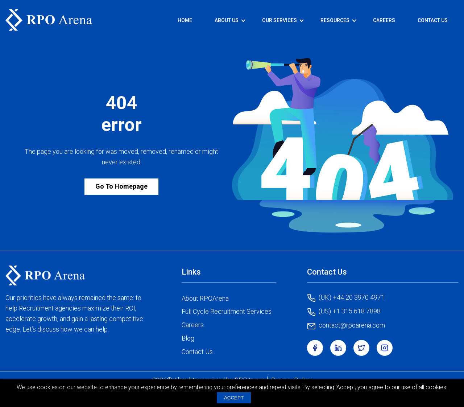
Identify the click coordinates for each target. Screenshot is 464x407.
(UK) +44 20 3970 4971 (346, 297)
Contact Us (433, 20)
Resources (334, 20)
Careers (384, 20)
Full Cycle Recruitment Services (227, 311)
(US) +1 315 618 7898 (344, 311)
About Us (227, 20)
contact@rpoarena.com (346, 325)
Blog (188, 338)
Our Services (279, 20)
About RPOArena (205, 298)
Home (185, 20)
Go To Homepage (121, 186)
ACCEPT (234, 397)
